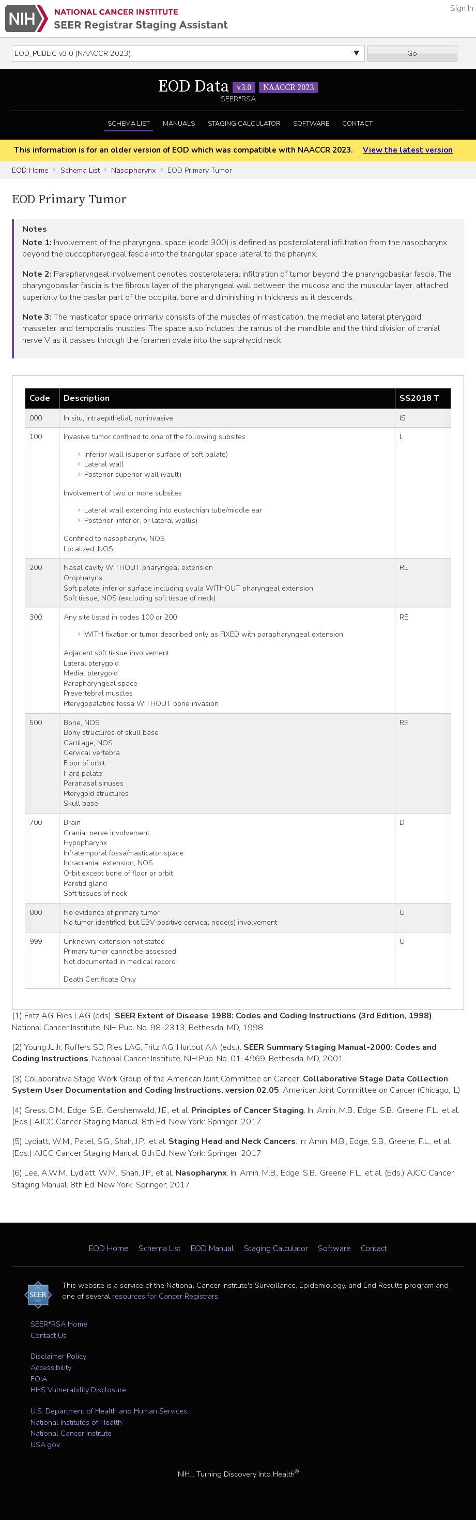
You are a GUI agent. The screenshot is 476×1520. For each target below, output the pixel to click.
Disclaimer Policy (58, 1356)
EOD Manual (212, 1248)
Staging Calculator (244, 123)
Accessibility (50, 1367)
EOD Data (238, 87)
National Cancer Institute (71, 1433)
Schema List (129, 123)
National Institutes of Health (76, 1422)
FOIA (38, 1379)
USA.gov (45, 1444)
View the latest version (408, 150)
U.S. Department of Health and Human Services (108, 1411)
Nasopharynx (133, 170)
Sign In (461, 8)
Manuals (179, 123)
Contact (357, 123)
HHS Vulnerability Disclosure (78, 1389)
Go (412, 53)
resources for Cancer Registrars (165, 1296)
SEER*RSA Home (58, 1324)
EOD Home (30, 170)
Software (311, 123)
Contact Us (48, 1335)
